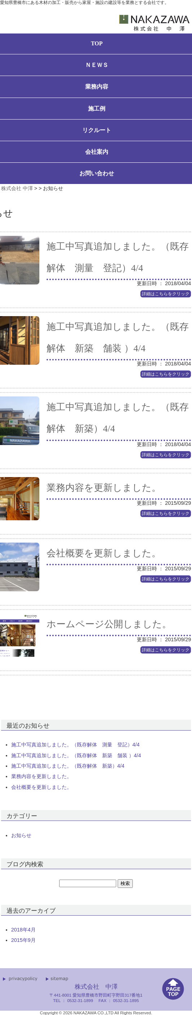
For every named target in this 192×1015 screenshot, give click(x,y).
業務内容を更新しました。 (104, 487)
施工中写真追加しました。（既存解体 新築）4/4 (68, 765)
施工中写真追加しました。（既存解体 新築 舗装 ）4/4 (76, 755)
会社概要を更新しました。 (104, 553)
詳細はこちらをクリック (165, 294)
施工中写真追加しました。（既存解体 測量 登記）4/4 (75, 744)
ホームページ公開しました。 (109, 624)
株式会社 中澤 (17, 188)
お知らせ (21, 835)
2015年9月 (23, 940)
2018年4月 (23, 929)
